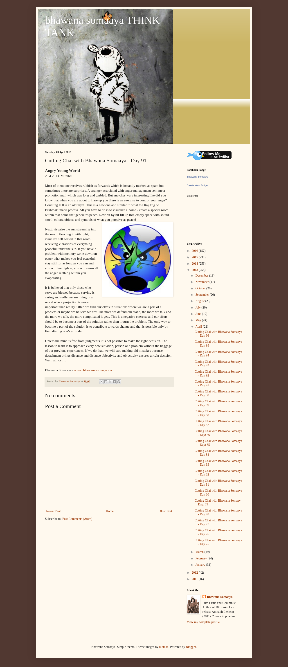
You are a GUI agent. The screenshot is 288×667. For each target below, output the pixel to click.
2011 (195, 579)
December (202, 275)
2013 (195, 270)
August (200, 301)
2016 (195, 250)
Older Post (165, 511)
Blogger (191, 647)
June (198, 313)
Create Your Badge (197, 185)
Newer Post (53, 511)
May (198, 320)
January (200, 564)
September (202, 294)
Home (110, 511)
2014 (195, 263)
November (202, 282)
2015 (195, 257)
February (201, 558)
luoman (164, 647)
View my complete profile (203, 622)
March (199, 552)
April (199, 326)
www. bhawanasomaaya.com (94, 370)
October (200, 288)
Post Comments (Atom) (77, 519)
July (198, 307)
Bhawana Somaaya (197, 176)
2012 (195, 572)
